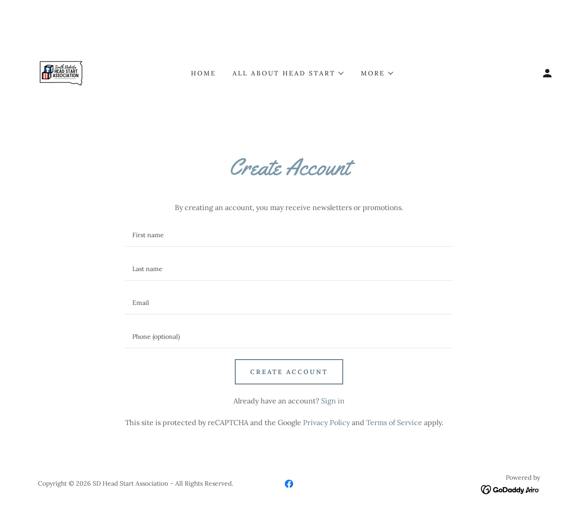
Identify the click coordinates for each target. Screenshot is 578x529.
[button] (547, 73)
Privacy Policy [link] (326, 422)
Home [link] (203, 73)
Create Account (289, 372)
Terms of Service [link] (394, 422)
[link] (63, 72)
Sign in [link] (333, 400)
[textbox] (288, 235)
